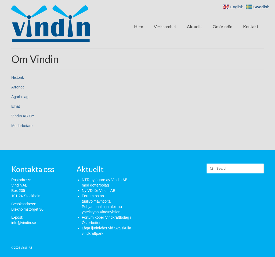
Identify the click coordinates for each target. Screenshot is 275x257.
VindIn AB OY (22, 116)
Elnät (15, 106)
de (22, 87)
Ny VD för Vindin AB (98, 190)
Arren (15, 87)
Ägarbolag (19, 97)
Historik (17, 77)
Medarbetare (21, 126)
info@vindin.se (23, 223)
